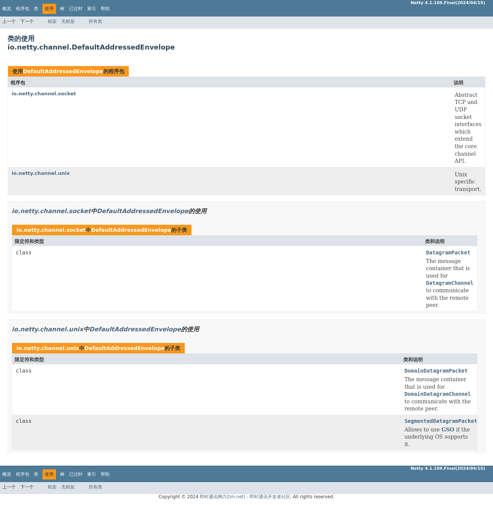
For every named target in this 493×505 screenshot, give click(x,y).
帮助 (105, 8)
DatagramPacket (448, 252)
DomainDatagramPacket (436, 371)
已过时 (76, 8)
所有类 (95, 21)
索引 (91, 8)
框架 (52, 21)
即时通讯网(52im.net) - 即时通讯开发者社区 (245, 496)
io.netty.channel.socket (44, 93)
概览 (6, 8)
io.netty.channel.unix (41, 173)
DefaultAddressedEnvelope (63, 71)
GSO (448, 430)
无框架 (68, 21)
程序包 (22, 8)
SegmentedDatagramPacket (440, 421)
